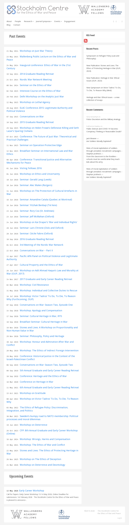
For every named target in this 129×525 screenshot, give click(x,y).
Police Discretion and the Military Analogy (103, 119)
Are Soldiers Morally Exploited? (98, 141)
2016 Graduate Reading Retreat (36, 239)
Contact (16, 25)
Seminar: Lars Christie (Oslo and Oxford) (41, 227)
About (9, 21)
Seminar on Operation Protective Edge (40, 145)
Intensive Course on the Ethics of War (40, 90)
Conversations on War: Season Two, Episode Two (46, 364)
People (18, 21)
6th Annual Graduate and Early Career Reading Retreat (49, 387)
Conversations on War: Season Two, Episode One (46, 304)
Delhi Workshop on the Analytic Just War (41, 96)
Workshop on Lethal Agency (34, 102)
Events (57, 21)
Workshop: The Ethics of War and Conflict (42, 444)
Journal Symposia (43, 21)
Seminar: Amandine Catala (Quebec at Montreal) (45, 199)
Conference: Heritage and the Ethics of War (43, 376)
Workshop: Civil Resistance (34, 284)
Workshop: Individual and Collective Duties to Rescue (48, 290)
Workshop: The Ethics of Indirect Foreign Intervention (48, 350)
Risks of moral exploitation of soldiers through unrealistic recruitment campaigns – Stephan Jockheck (104, 151)
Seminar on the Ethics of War (35, 85)
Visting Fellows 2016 (30, 168)
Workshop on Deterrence (33, 424)
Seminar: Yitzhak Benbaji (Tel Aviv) (38, 205)
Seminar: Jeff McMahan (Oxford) (36, 216)
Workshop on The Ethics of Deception (40, 459)
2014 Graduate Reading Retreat (36, 73)
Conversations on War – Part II (36, 250)
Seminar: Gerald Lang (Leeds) (35, 179)
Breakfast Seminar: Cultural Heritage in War (43, 321)
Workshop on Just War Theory (36, 50)
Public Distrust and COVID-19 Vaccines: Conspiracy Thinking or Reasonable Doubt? (103, 130)
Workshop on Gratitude (32, 393)
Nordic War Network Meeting (35, 79)
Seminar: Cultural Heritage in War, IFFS (40, 316)
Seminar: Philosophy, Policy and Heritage (41, 336)
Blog (8, 25)
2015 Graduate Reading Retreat (36, 122)
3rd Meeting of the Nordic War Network (41, 244)
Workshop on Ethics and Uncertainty (39, 173)
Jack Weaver (91, 138)
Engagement (69, 21)
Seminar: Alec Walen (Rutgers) (35, 185)
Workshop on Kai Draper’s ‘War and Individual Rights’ (48, 222)
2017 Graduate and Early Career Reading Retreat (45, 279)
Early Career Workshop (31, 490)
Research (28, 21)
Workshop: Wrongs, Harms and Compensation (44, 439)
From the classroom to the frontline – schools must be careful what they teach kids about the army (103, 159)
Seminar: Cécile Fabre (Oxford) (36, 233)
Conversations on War (31, 116)
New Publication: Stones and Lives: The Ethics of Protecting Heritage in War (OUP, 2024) (103, 68)
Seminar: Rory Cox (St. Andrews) (36, 210)
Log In (120, 518)
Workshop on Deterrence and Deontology (42, 464)
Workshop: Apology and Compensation (40, 310)
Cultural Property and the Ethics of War (41, 264)
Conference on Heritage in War (36, 381)
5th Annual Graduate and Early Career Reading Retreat (49, 370)
